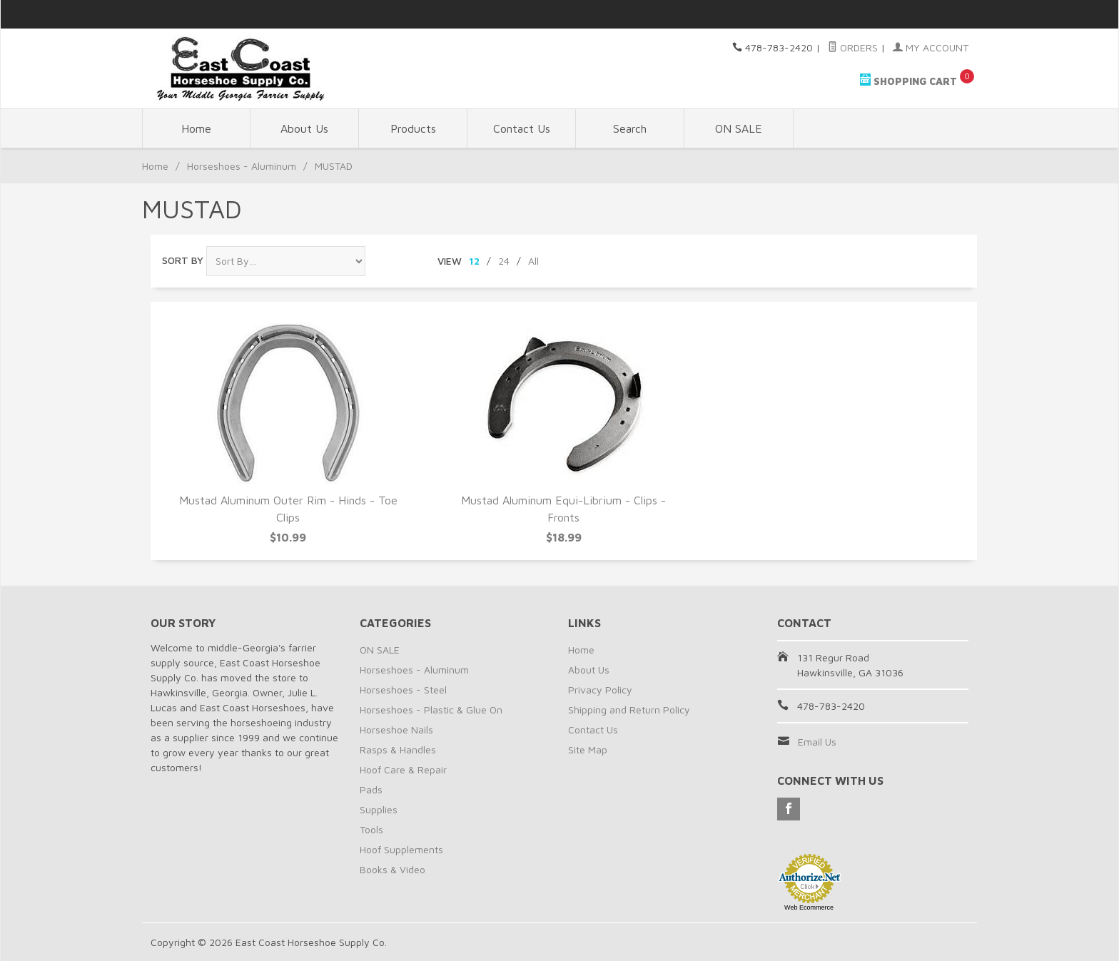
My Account (930, 47)
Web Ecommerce (809, 907)
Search (630, 128)
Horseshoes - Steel (403, 689)
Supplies (379, 809)
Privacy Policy (600, 689)
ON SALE (738, 128)
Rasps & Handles (398, 749)
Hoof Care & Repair (403, 769)
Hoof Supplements (401, 849)
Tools (371, 829)
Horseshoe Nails (396, 729)
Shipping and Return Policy (629, 709)
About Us (304, 128)
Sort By (182, 260)
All (533, 261)
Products (413, 128)
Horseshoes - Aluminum (241, 166)
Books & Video (392, 869)
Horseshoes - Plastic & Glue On (431, 709)
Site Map (587, 749)
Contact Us (521, 128)
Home (196, 128)
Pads (371, 789)
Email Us (817, 742)
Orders (853, 47)
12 (474, 261)
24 (504, 261)
